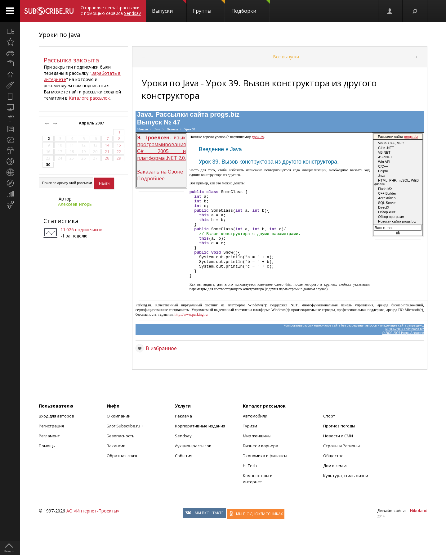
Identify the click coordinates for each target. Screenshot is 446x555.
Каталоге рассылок (89, 98)
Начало (142, 129)
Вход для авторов (56, 433)
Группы (209, 7)
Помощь (47, 463)
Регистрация (51, 443)
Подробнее (151, 178)
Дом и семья (335, 483)
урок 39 (258, 137)
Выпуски (169, 7)
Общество (333, 473)
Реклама (183, 433)
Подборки (250, 7)
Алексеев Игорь (75, 204)
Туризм (250, 443)
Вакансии (116, 463)
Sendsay (183, 453)
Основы (172, 129)
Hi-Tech (250, 483)
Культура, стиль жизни (345, 493)
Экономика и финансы (265, 473)
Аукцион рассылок (193, 463)
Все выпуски (286, 57)
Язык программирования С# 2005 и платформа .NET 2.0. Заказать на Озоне (161, 154)
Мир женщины (257, 453)
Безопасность (121, 453)
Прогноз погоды (339, 443)
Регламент (49, 453)
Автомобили (255, 433)
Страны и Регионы (341, 463)
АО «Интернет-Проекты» (92, 528)
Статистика (60, 221)
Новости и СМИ (338, 453)
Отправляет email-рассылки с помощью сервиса (111, 10)
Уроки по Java (59, 34)
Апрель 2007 (92, 123)
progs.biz (224, 114)
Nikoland (418, 528)
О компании (119, 433)
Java (157, 129)
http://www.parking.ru (191, 332)
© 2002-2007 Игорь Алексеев (403, 350)
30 (48, 164)
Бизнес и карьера (260, 463)
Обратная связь (123, 473)
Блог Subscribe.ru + (125, 443)
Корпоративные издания (200, 443)
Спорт (329, 433)
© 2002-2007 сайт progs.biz (404, 347)
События (183, 473)
